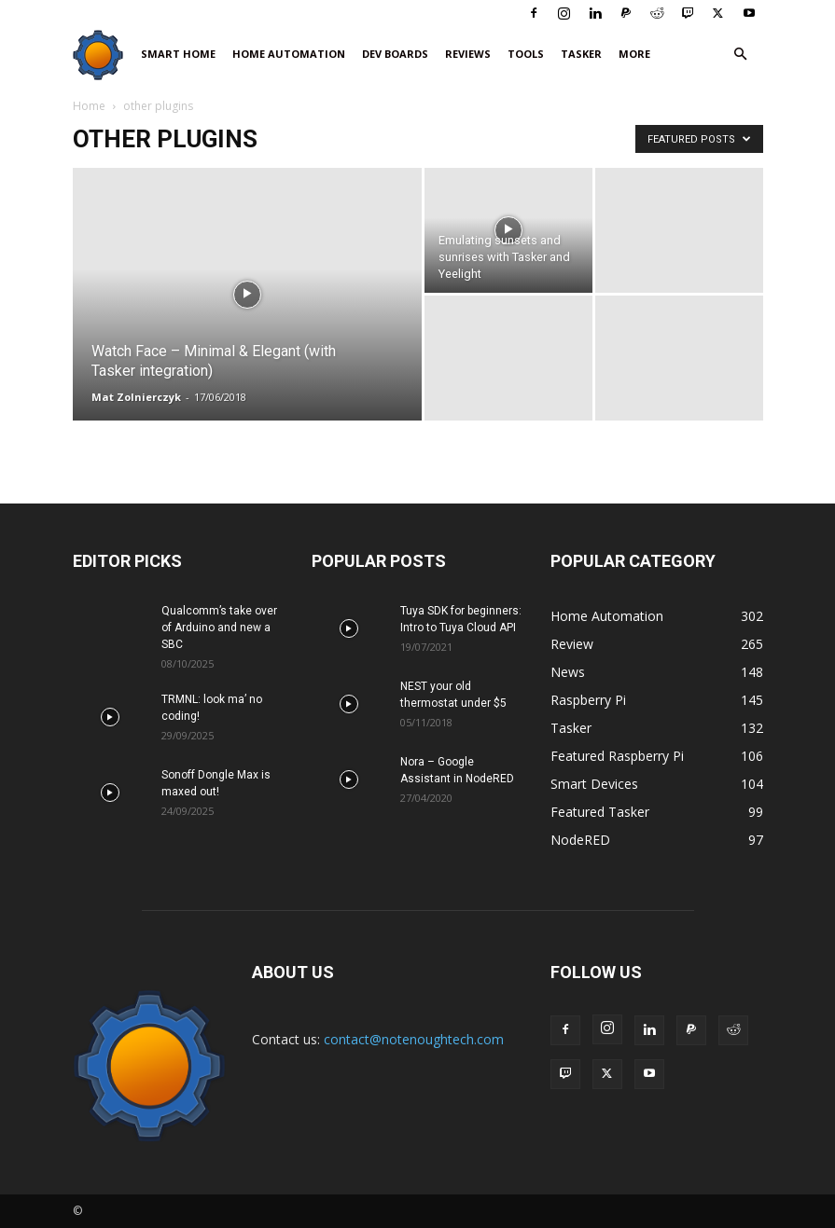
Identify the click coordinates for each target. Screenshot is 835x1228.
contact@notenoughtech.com (414, 1039)
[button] (740, 54)
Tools (526, 54)
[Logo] (102, 54)
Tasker (581, 54)
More (634, 54)
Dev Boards (395, 54)
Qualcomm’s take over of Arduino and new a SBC (219, 627)
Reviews (468, 54)
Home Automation (288, 54)
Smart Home (178, 54)
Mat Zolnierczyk (136, 397)
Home (89, 106)
